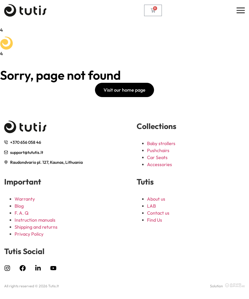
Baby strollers (161, 143)
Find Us (154, 220)
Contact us (158, 213)
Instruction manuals (35, 220)
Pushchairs (158, 150)
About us (156, 199)
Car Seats (157, 157)
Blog (19, 206)
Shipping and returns (36, 227)
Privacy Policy (29, 234)
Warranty (25, 199)
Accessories (159, 164)
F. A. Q (22, 213)
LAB (151, 206)
